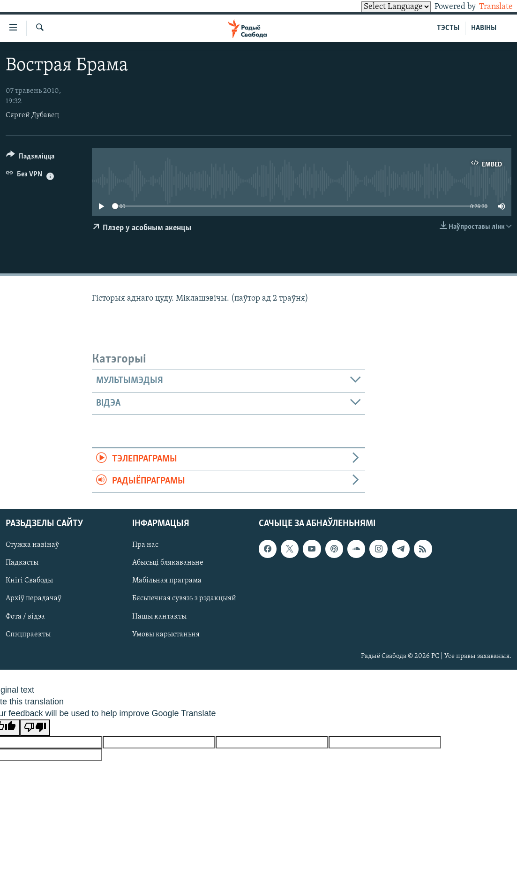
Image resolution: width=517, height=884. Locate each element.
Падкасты (22, 563)
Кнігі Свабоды (29, 580)
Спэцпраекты (28, 634)
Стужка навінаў (32, 545)
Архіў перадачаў (33, 598)
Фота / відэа (25, 616)
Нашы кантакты (159, 616)
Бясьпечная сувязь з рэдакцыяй (184, 598)
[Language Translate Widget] (380, 6)
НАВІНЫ (483, 28)
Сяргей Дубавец (32, 115)
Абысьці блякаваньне (167, 563)
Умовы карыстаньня (166, 634)
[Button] (30, 157)
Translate (487, 6)
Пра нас (145, 545)
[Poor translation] (35, 727)
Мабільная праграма (167, 580)
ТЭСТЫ (448, 28)
